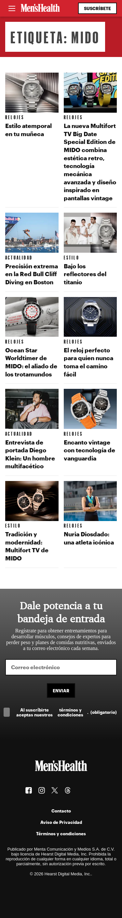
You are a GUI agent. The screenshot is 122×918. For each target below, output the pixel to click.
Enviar (61, 690)
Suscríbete (97, 8)
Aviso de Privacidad (61, 822)
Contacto (61, 810)
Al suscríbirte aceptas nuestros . (66, 712)
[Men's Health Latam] (40, 8)
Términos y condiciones (61, 833)
